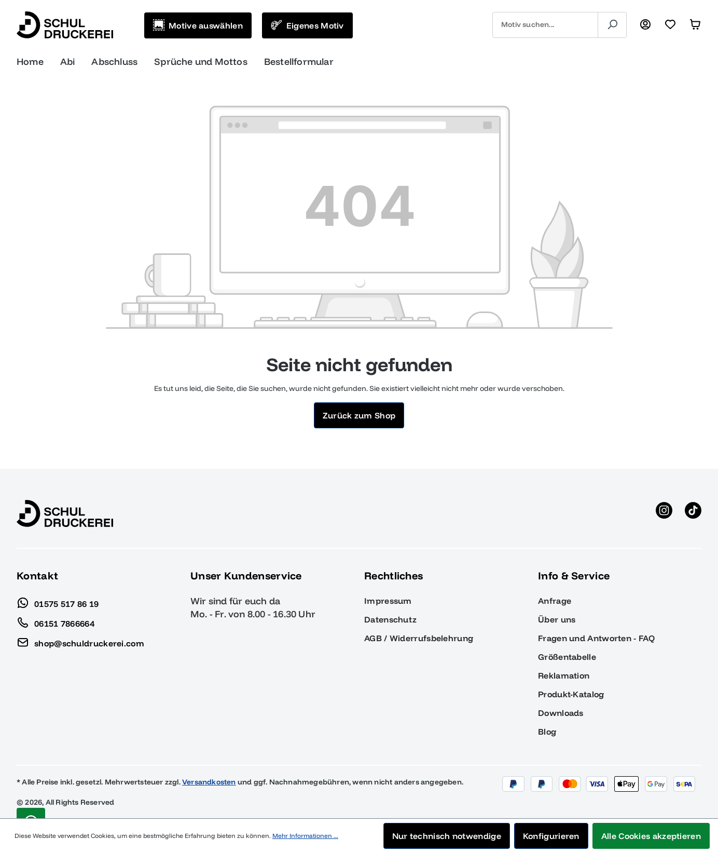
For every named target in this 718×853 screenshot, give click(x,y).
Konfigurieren (551, 836)
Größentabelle (567, 657)
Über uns (556, 619)
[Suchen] (612, 25)
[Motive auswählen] (198, 25)
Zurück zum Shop (359, 415)
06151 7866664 (55, 621)
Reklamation (563, 675)
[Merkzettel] (670, 25)
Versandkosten (209, 782)
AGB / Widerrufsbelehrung (418, 638)
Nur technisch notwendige (446, 836)
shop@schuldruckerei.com (80, 640)
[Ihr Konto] (645, 25)
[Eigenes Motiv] (307, 25)
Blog (547, 731)
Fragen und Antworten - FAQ (596, 638)
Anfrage (554, 600)
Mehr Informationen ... (305, 836)
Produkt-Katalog (571, 694)
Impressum (388, 600)
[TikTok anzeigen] (693, 513)
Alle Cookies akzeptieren (651, 836)
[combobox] (545, 25)
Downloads (561, 713)
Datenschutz (390, 619)
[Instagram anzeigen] (664, 513)
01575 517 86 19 (58, 601)
